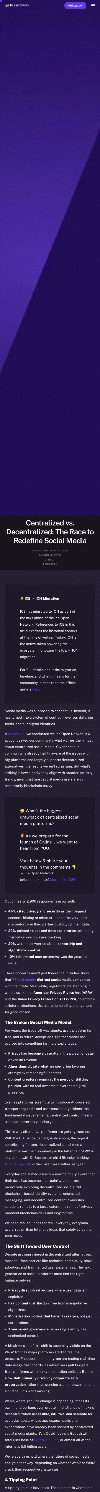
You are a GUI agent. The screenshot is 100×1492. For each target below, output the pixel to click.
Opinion (50, 559)
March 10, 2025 (62, 880)
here (35, 689)
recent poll (17, 734)
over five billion (46, 1440)
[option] (2, 1478)
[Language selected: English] (45, 1483)
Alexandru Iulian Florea (50, 550)
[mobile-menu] (92, 5)
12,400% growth (18, 1164)
